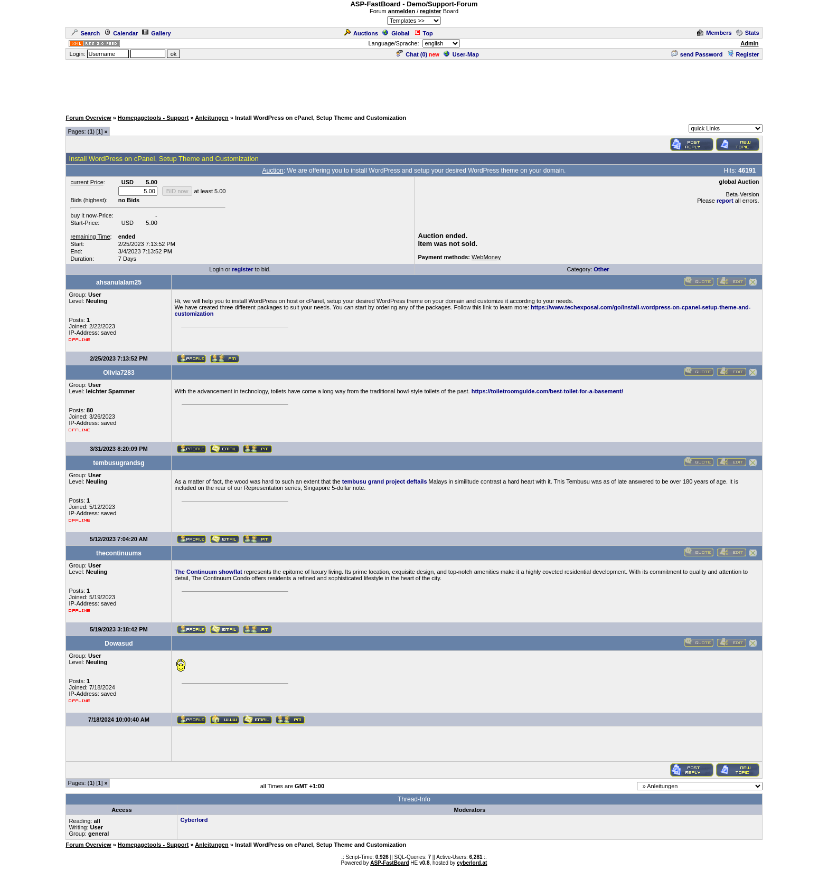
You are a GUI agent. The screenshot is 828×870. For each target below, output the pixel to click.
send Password (697, 54)
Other (601, 269)
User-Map (461, 54)
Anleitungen (212, 118)
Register (743, 54)
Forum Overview (88, 118)
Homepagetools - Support (153, 118)
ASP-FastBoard (389, 863)
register (430, 11)
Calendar (121, 33)
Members (714, 33)
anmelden (401, 11)
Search (85, 33)
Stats (747, 33)
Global (395, 33)
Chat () (412, 54)
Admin (749, 43)
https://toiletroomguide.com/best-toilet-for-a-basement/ (547, 391)
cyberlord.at (472, 863)
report (725, 200)
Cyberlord (194, 820)
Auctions (361, 33)
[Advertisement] (414, 84)
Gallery (156, 33)
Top (423, 33)
